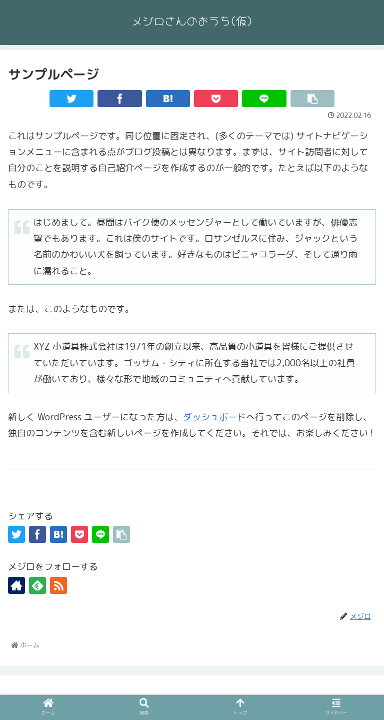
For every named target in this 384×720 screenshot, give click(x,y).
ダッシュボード (214, 417)
